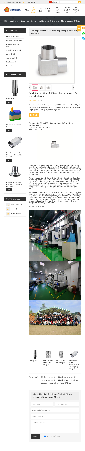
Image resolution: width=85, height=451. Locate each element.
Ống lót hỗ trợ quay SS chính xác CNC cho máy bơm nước (14, 184)
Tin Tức (40, 10)
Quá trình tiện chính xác (28, 21)
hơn (9, 102)
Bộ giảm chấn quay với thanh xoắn (13, 126)
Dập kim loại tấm (11, 62)
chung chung (10, 98)
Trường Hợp (48, 10)
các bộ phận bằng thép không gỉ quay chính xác (56, 383)
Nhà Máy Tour (57, 10)
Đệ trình (35, 436)
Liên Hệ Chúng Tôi (67, 10)
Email (33, 115)
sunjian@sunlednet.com (14, 2)
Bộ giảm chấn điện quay (14, 40)
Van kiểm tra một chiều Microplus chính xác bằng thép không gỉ (14, 155)
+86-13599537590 (30, 2)
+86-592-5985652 (16, 213)
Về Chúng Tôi (76, 10)
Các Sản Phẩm (33, 10)
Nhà (27, 10)
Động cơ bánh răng (12, 36)
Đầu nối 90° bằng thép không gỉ (68, 380)
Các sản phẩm (13, 21)
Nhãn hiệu (32, 100)
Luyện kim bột (10, 54)
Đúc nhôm (9, 66)
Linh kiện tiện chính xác (48, 377)
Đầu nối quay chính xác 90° (67, 377)
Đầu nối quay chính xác (48, 380)
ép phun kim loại (11, 58)
